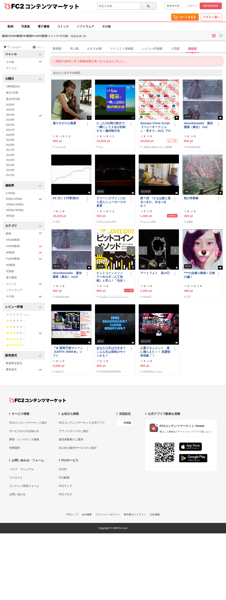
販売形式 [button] (23, 356)
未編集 (190, 221)
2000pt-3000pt (14, 210)
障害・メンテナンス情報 (24, 439)
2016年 (10, 154)
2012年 (10, 175)
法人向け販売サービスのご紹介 (78, 447)
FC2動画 (64, 477)
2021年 (10, 129)
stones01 (147, 296)
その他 (106, 26)
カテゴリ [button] (23, 226)
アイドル (11, 68)
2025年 (10, 109)
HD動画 (10, 264)
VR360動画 (24, 246)
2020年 (10, 134)
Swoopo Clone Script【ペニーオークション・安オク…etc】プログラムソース (155, 127)
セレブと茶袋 (149, 221)
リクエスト (16, 477)
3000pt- (10, 215)
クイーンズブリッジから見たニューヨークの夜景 (111, 202)
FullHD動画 (24, 259)
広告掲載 (155, 514)
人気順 (175, 48)
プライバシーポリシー (107, 514)
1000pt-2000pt (14, 204)
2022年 (10, 124)
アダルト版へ (211, 17)
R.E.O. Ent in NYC (107, 221)
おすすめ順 (94, 48)
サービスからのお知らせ (24, 431)
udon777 (59, 371)
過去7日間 (12, 92)
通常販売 (24, 369)
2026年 (10, 104)
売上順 (74, 48)
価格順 (192, 48)
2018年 (10, 144)
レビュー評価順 (152, 48)
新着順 (57, 48)
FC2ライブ (65, 486)
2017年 (10, 149)
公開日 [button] (23, 79)
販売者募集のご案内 (71, 439)
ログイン (192, 5)
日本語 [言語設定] (127, 422)
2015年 (10, 160)
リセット (38, 47)
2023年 (10, 119)
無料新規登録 (210, 5)
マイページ (173, 5)
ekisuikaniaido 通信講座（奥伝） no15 (67, 274)
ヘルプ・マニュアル (21, 469)
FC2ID (63, 469)
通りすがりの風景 (64, 123)
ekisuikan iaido (193, 147)
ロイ (101, 147)
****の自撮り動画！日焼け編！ (199, 274)
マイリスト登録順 (122, 48)
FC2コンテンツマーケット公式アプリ (82, 422)
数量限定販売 (14, 363)
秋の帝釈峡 (191, 198)
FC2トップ (72, 514)
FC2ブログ (65, 494)
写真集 (25, 26)
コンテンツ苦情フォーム (24, 486)
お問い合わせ (17, 494)
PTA (189, 296)
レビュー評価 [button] (23, 307)
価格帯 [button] (23, 186)
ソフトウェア (85, 26)
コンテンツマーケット (52, 6)
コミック (63, 26)
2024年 (24, 115)
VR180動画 (13, 239)
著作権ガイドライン (135, 514)
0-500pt (10, 193)
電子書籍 (43, 26)
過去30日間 (13, 99)
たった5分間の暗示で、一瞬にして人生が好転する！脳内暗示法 (111, 127)
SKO (57, 221)
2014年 (10, 165)
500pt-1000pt (24, 199)
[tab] (138, 49)
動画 (10, 26)
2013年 (10, 170)
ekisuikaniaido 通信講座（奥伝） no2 (198, 125)
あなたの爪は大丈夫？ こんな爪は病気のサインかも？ (111, 351)
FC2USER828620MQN (110, 371)
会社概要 (87, 514)
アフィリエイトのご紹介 (74, 431)
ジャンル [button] (23, 54)
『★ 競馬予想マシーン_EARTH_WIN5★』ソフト (68, 351)
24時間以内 (13, 86)
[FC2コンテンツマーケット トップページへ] (37, 400)
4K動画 (24, 252)
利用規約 (14, 447)
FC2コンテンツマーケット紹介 (28, 422)
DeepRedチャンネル (152, 371)
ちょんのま (60, 147)
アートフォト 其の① (155, 273)
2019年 (10, 139)
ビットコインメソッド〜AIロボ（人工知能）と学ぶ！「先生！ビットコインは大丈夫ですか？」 (111, 276)
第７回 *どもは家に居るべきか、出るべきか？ (155, 202)
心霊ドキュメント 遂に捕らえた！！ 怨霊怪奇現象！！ (155, 351)
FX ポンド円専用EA (66, 198)
